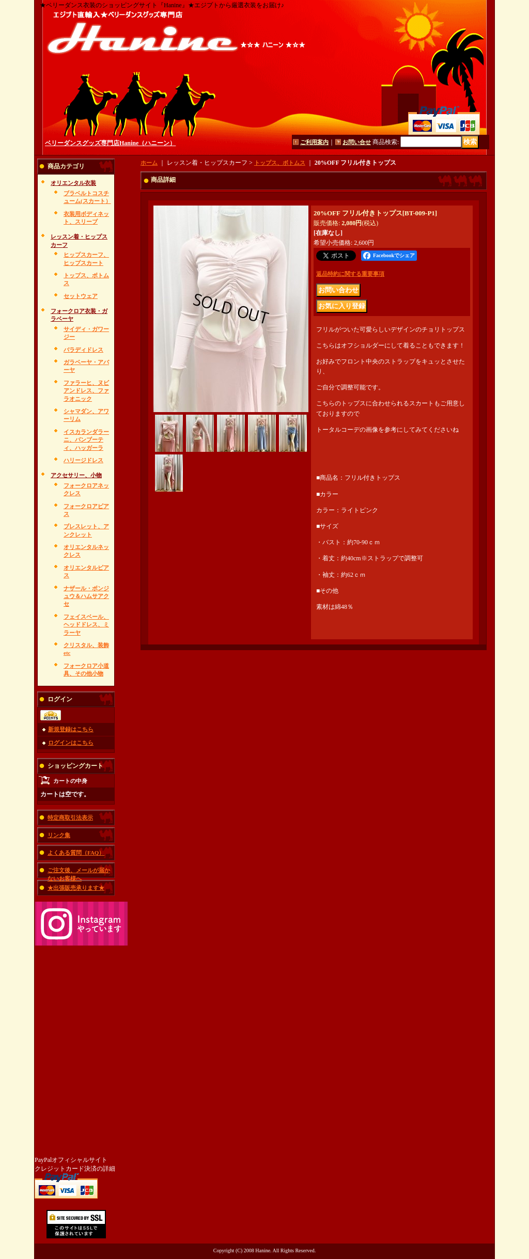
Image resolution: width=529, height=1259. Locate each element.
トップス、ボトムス (279, 163)
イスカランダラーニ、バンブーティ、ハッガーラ (86, 440)
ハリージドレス (83, 460)
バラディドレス (83, 350)
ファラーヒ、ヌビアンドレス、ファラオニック (86, 391)
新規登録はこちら (71, 729)
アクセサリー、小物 (76, 475)
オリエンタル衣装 (73, 183)
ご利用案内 (314, 142)
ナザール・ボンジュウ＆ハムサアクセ (86, 596)
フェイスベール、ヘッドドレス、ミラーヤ (86, 624)
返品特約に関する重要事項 (350, 274)
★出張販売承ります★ (76, 888)
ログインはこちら (71, 742)
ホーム (149, 163)
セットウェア (81, 296)
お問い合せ (357, 142)
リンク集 (59, 835)
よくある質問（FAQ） (76, 852)
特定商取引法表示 (70, 817)
